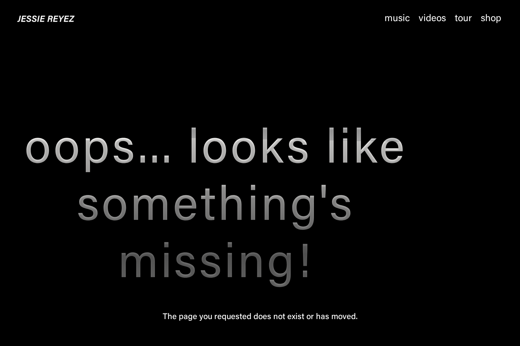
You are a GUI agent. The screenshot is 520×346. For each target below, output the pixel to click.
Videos (432, 19)
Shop (491, 19)
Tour (463, 19)
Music (397, 19)
